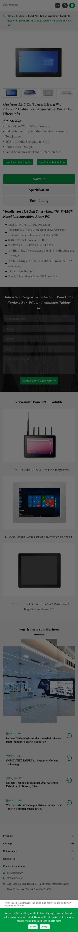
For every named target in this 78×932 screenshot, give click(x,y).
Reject (33, 926)
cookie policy (40, 921)
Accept (44, 926)
